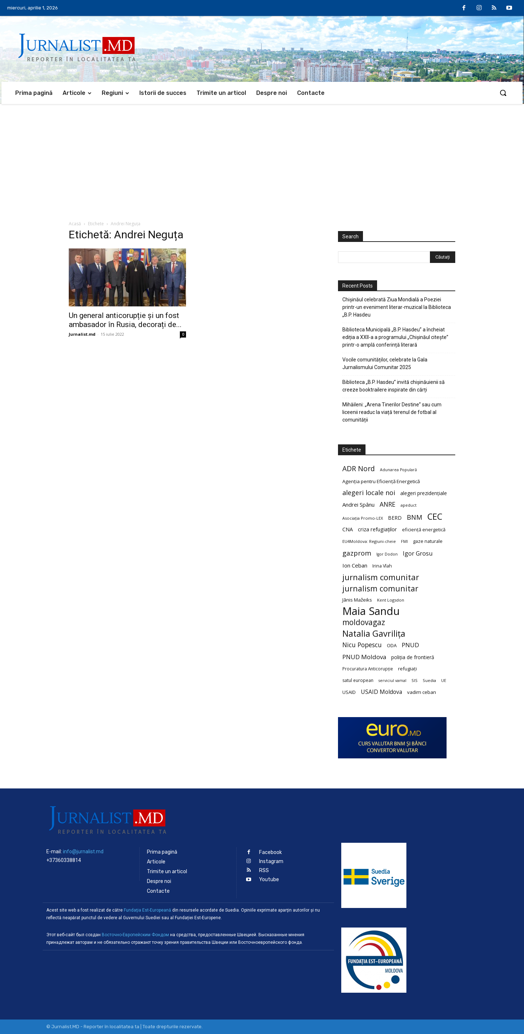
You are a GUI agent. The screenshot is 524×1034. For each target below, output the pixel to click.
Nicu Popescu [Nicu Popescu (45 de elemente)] (362, 645)
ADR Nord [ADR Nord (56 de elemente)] (358, 468)
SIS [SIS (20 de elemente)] (414, 680)
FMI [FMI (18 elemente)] (404, 541)
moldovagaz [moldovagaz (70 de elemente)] (363, 622)
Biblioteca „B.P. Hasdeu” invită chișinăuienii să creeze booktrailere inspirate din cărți (393, 386)
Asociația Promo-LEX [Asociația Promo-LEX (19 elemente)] (362, 518)
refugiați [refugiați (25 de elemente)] (407, 668)
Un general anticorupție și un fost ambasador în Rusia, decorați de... (125, 320)
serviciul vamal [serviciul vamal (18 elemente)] (392, 680)
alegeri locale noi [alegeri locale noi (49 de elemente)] (368, 493)
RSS (264, 870)
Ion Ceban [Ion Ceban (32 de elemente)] (354, 565)
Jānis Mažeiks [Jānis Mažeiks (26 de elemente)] (357, 599)
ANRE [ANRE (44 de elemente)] (388, 504)
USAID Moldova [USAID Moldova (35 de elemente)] (381, 692)
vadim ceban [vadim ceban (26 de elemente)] (421, 692)
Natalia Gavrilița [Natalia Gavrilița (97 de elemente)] (373, 633)
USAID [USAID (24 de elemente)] (349, 692)
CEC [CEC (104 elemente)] (434, 516)
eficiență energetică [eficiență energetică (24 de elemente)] (423, 529)
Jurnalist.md (82, 334)
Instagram (271, 861)
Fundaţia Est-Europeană (147, 910)
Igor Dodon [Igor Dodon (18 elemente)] (387, 554)
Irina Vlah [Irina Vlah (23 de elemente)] (382, 566)
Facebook (270, 852)
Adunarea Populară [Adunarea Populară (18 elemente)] (398, 469)
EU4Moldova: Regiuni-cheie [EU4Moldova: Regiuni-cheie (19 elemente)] (369, 541)
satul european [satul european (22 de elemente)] (357, 680)
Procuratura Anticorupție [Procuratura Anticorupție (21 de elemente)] (367, 668)
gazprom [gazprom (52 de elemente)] (356, 553)
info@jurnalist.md (83, 851)
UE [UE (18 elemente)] (443, 680)
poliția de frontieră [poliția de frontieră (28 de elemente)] (412, 657)
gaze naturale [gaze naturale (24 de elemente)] (428, 541)
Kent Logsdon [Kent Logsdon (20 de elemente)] (390, 600)
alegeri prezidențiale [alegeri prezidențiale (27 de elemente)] (423, 493)
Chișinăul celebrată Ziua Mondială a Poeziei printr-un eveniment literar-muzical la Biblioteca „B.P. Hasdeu (396, 307)
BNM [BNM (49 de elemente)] (414, 517)
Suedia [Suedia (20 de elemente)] (429, 680)
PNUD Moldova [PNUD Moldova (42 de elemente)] (364, 657)
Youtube (269, 879)
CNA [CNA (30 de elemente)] (347, 529)
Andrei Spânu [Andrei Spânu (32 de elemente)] (358, 504)
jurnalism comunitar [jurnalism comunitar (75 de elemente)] (380, 588)
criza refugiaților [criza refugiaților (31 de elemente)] (377, 529)
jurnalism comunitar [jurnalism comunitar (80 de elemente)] (380, 577)
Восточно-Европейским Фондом (135, 934)
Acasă (75, 224)
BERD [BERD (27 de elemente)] (395, 517)
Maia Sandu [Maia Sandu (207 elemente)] (371, 611)
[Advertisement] (262, 158)
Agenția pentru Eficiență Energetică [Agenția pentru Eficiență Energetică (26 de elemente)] (381, 481)
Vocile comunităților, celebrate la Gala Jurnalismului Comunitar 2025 (384, 363)
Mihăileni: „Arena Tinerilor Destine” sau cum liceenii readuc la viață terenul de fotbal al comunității (391, 412)
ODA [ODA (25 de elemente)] (392, 645)
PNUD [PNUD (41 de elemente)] (410, 645)
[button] (503, 93)
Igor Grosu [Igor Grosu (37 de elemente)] (417, 553)
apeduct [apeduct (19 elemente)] (409, 505)
